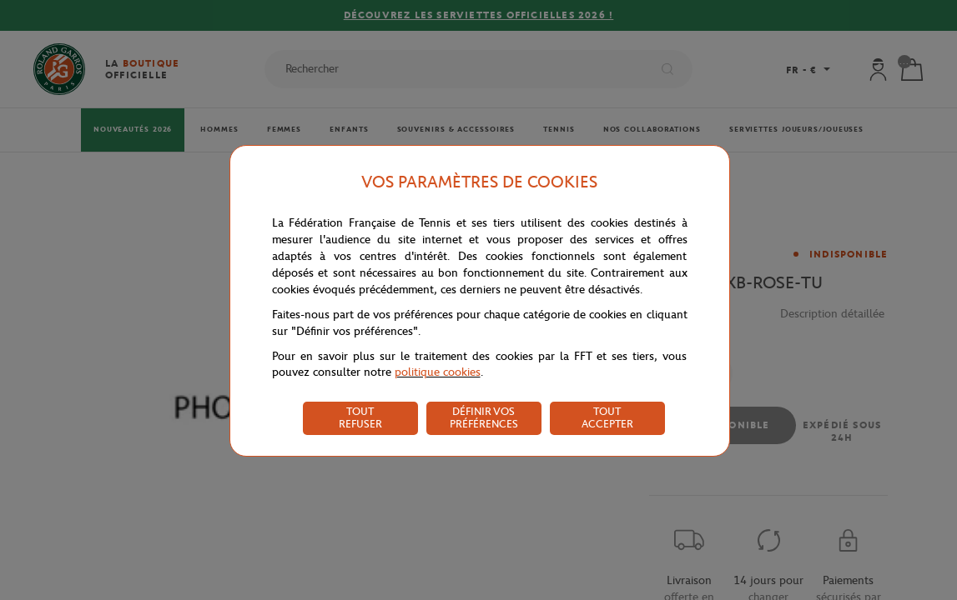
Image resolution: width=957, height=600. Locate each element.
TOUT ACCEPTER (607, 417)
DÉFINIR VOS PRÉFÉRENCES (484, 417)
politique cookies (438, 372)
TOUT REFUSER (360, 417)
